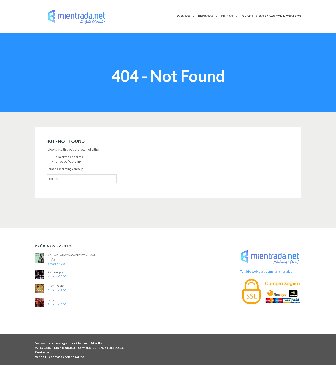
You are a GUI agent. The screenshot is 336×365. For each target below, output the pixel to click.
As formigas (55, 272)
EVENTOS (184, 16)
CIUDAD (227, 16)
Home (154, 61)
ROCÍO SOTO (56, 286)
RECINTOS (206, 16)
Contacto (42, 352)
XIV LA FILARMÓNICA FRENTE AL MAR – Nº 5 (72, 257)
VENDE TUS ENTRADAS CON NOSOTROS (271, 16)
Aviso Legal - (44, 348)
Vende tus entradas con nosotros (59, 357)
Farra (51, 300)
